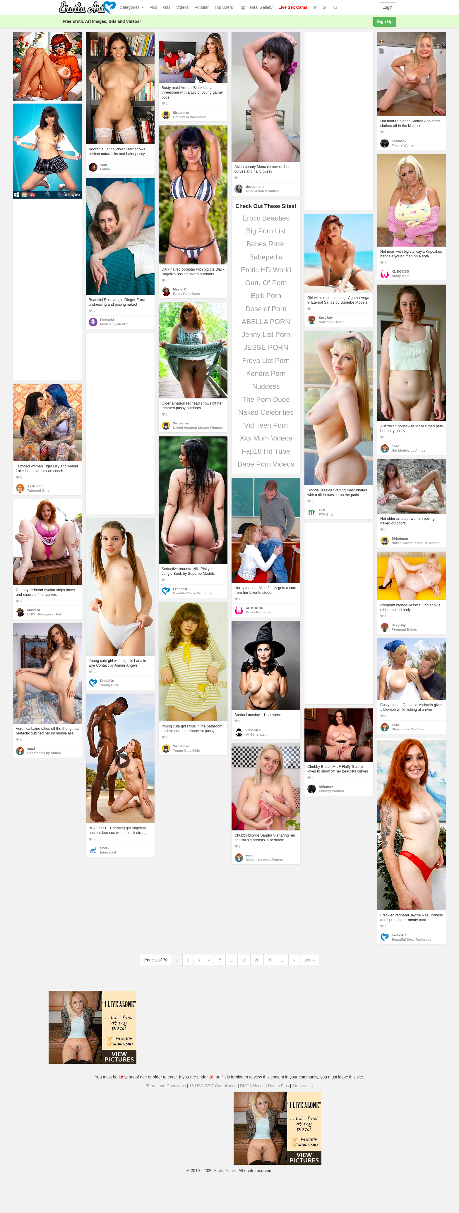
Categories (132, 7)
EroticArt (180, 589)
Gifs (166, 7)
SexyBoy (326, 317)
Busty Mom (401, 276)
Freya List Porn (266, 360)
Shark (104, 848)
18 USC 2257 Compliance (213, 1085)
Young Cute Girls (186, 750)
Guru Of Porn (266, 283)
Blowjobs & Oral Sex (408, 729)
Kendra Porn (266, 373)
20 (257, 960)
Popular (202, 7)
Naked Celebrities (266, 412)
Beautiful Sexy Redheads (411, 939)
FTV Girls (326, 514)
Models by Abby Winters (265, 859)
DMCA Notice (252, 1085)
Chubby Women (331, 791)
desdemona (255, 186)
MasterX (179, 289)
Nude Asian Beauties (262, 191)
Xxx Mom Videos (266, 438)
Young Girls (109, 685)
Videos (182, 7)
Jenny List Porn (266, 334)
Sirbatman (181, 112)
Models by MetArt (114, 324)
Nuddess (266, 386)
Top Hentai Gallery (256, 7)
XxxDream (35, 486)
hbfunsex (399, 141)
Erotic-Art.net (226, 1170)
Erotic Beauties (266, 218)
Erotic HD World (266, 270)
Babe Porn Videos (266, 464)
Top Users (224, 7)
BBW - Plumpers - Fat (44, 614)
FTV (322, 510)
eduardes (253, 730)
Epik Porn (266, 296)
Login (388, 7)
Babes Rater (265, 244)
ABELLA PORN (266, 322)
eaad (395, 446)
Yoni (103, 165)
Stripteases (302, 1085)
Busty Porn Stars (186, 293)
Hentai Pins (278, 1085)
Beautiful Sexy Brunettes (192, 593)
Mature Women (403, 145)
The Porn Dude (266, 399)
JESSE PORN (266, 347)
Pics (153, 7)
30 (270, 960)
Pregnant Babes (404, 629)
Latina (105, 169)
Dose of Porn (265, 309)
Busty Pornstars (259, 612)
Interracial (108, 852)
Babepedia (266, 257)
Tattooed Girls (38, 490)
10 (244, 960)
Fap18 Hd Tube (266, 451)
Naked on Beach (332, 322)
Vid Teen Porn (266, 425)
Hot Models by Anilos (408, 450)
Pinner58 (107, 319)
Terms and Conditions (166, 1085)
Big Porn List (266, 231)
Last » (309, 960)
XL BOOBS (400, 271)
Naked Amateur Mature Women (197, 427)
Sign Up (385, 21)
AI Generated (256, 734)
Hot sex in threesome (190, 117)
